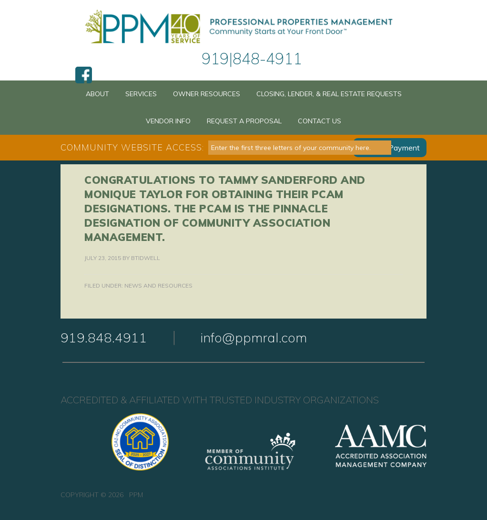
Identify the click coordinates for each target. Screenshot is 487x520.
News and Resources (158, 285)
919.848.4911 (104, 337)
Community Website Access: (132, 147)
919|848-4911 (252, 58)
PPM (243, 27)
